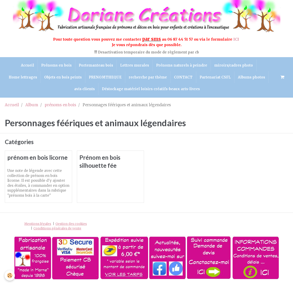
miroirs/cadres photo (233, 65)
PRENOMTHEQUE (105, 77)
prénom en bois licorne (37, 157)
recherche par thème (148, 77)
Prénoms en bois (56, 65)
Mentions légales (37, 224)
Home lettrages (23, 77)
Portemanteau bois (96, 65)
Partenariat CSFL (215, 77)
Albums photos (251, 77)
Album (31, 105)
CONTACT (183, 77)
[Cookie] (10, 275)
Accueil (27, 65)
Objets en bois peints (63, 77)
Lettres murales (134, 65)
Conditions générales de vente (57, 228)
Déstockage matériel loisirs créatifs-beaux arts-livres (151, 89)
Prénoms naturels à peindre (181, 65)
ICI (236, 39)
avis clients (84, 89)
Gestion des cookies (71, 224)
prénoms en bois (60, 105)
